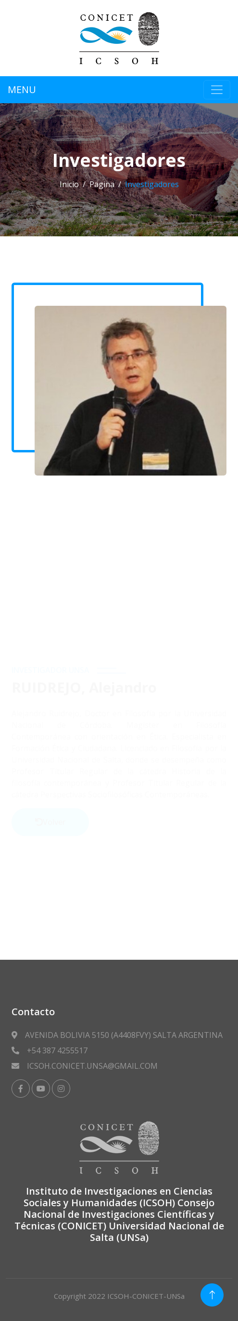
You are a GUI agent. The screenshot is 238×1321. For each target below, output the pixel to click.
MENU (22, 89)
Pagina (101, 184)
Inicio (69, 184)
